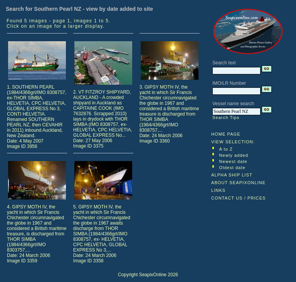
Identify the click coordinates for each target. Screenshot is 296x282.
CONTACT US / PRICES (238, 198)
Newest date (233, 161)
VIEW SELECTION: (233, 141)
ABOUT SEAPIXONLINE (238, 182)
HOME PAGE (225, 134)
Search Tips (225, 117)
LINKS (218, 190)
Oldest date (232, 167)
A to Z (226, 149)
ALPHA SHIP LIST (231, 175)
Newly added (234, 155)
